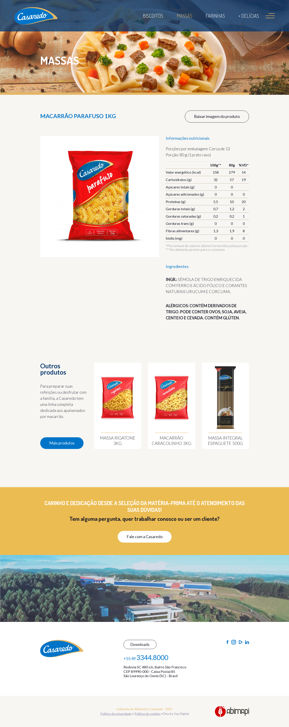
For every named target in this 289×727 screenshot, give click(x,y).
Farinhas (215, 16)
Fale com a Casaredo (145, 536)
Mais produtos (62, 442)
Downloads (140, 644)
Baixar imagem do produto (217, 116)
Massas (184, 16)
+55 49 (146, 657)
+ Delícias (248, 16)
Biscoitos (153, 16)
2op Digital (181, 714)
